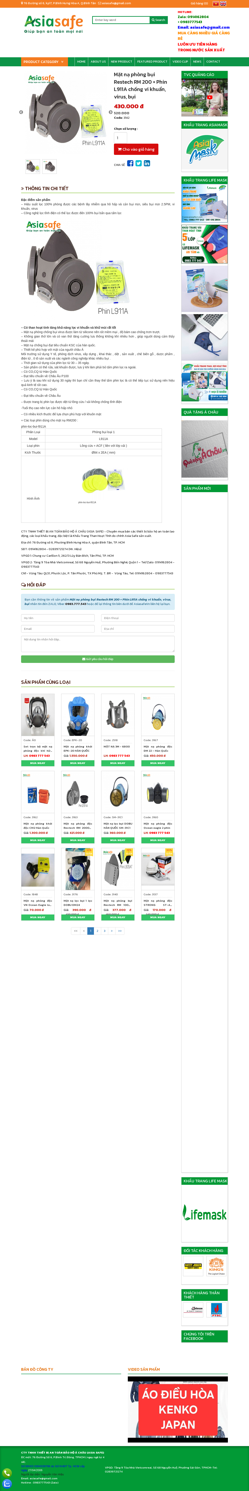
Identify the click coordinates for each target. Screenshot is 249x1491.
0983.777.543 (75, 604)
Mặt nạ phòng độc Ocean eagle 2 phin (158, 826)
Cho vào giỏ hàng (136, 149)
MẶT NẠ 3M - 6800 (117, 746)
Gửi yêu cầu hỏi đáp (97, 659)
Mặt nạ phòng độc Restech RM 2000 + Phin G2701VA (78, 828)
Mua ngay (37, 763)
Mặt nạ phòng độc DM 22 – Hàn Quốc (158, 748)
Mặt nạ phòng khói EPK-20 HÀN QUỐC (78, 748)
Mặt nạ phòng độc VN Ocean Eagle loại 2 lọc (38, 905)
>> (120, 931)
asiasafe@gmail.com (114, 3)
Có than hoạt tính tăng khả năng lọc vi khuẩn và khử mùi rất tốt (70, 327)
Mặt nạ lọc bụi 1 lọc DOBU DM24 (78, 903)
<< (75, 931)
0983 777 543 (39, 755)
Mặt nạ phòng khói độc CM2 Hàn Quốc (38, 826)
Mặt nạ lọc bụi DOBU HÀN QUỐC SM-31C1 (118, 826)
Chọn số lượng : (126, 129)
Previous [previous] (21, 112)
